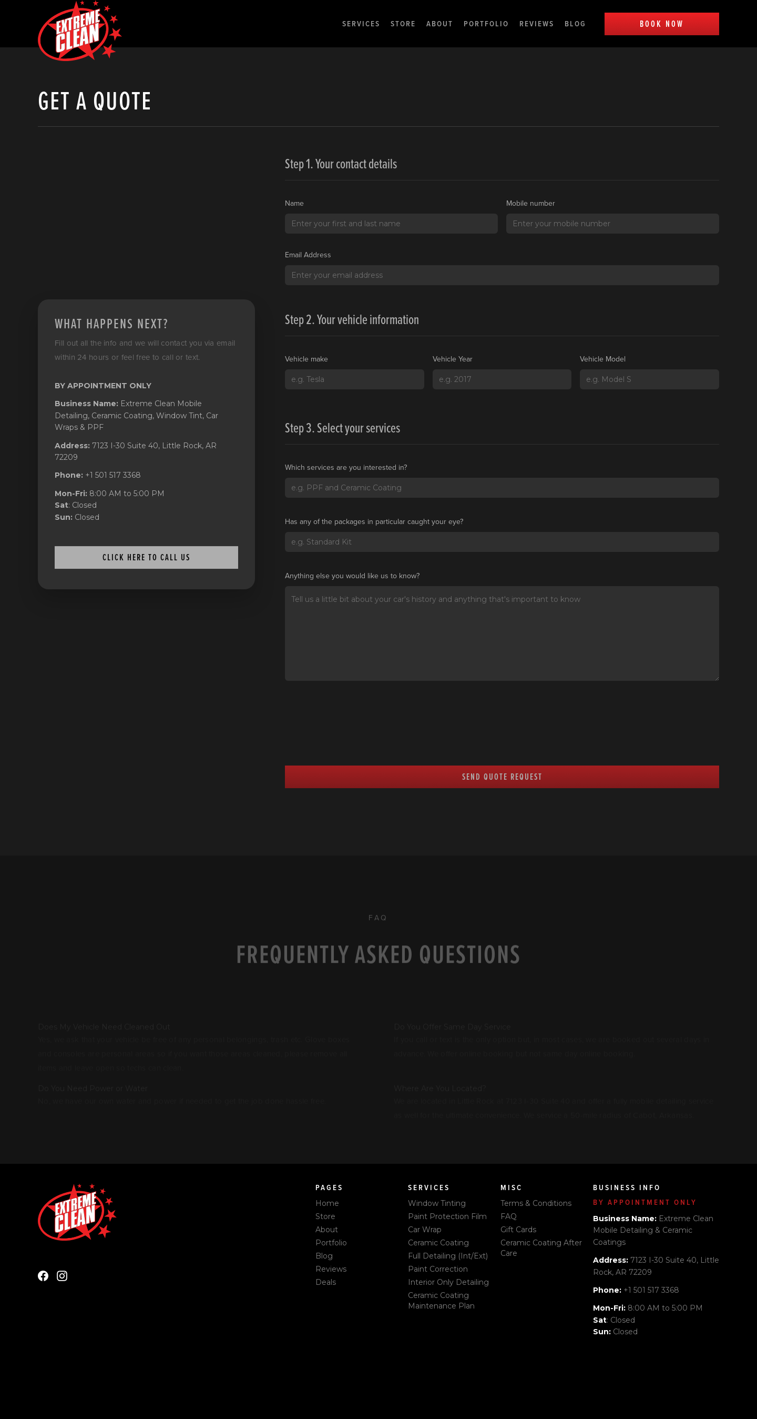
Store (403, 23)
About (439, 23)
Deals (325, 1282)
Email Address (308, 254)
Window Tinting (437, 1203)
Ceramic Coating (438, 1242)
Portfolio (486, 23)
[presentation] (365, 734)
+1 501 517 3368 (98, 475)
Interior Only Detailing (448, 1282)
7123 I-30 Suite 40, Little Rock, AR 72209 (136, 451)
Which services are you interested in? (346, 467)
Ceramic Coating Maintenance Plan (441, 1301)
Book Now (662, 23)
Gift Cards (518, 1229)
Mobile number (530, 203)
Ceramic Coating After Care (541, 1248)
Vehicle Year (453, 359)
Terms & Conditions (535, 1203)
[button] (366, 23)
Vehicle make (306, 359)
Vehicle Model (603, 359)
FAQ (508, 1216)
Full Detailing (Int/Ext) (448, 1256)
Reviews (536, 23)
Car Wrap (425, 1229)
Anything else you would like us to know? (352, 575)
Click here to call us (146, 557)
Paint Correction (438, 1269)
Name (294, 203)
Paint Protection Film (447, 1216)
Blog (575, 23)
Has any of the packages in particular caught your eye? (374, 521)
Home (327, 1203)
